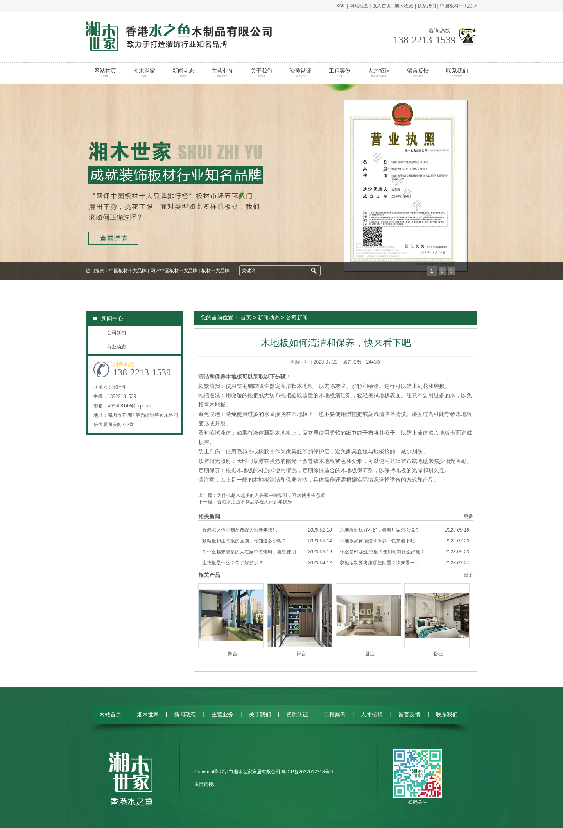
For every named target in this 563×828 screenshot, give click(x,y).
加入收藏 (403, 6)
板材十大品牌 (215, 270)
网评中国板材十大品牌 (174, 270)
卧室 (370, 654)
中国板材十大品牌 (458, 6)
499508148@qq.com (129, 406)
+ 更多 (466, 516)
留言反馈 (418, 73)
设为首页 (381, 6)
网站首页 (105, 73)
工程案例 (340, 73)
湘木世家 (144, 73)
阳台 (232, 654)
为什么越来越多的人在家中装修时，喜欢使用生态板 (271, 495)
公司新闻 (116, 332)
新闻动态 (183, 73)
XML (341, 6)
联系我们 (426, 6)
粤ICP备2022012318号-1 (307, 771)
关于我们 (262, 73)
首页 (245, 317)
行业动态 (116, 347)
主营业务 (223, 73)
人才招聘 (379, 73)
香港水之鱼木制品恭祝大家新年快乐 (254, 502)
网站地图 (359, 6)
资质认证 (301, 73)
